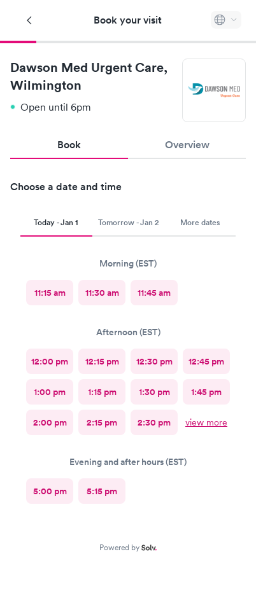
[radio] (49, 292)
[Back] (30, 20)
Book (69, 144)
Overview (187, 144)
